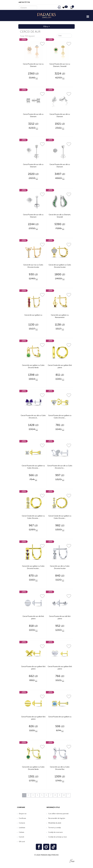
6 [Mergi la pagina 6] (46, 795)
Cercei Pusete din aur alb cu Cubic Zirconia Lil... (33, 417)
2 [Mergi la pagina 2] (28, 795)
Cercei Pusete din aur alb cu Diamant (33, 115)
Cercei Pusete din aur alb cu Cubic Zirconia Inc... (59, 467)
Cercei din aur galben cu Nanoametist (60, 316)
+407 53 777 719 (24, 2)
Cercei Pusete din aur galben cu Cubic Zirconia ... (59, 417)
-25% (23, 39)
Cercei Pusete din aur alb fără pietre (33, 617)
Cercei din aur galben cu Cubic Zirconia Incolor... (33, 567)
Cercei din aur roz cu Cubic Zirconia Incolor (33, 266)
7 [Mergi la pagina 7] (50, 795)
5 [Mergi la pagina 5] (41, 795)
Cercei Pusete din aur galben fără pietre (33, 668)
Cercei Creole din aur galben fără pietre (60, 366)
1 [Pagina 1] (24, 795)
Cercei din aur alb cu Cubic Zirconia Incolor (60, 567)
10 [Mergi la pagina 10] (64, 795)
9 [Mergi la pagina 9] (59, 795)
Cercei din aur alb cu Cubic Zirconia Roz (60, 768)
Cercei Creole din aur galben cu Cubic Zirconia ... (33, 517)
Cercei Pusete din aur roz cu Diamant (33, 65)
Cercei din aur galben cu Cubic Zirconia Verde (33, 366)
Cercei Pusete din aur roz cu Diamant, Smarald (59, 65)
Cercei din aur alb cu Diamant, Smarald (60, 216)
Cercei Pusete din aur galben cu (59, 717)
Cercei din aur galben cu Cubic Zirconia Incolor (60, 266)
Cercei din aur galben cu (33, 315)
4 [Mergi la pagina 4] (37, 795)
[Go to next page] (68, 795)
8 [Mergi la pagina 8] (55, 795)
